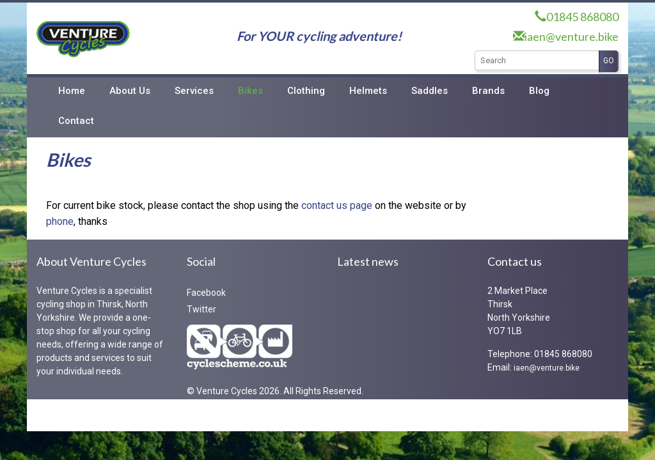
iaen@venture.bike (572, 36)
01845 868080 (582, 17)
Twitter (201, 309)
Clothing (306, 90)
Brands (488, 90)
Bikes (250, 90)
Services (194, 90)
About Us (129, 90)
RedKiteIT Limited (147, 414)
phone (60, 221)
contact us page (336, 205)
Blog (539, 90)
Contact (76, 120)
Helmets (368, 90)
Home (71, 90)
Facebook (206, 293)
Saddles (429, 90)
